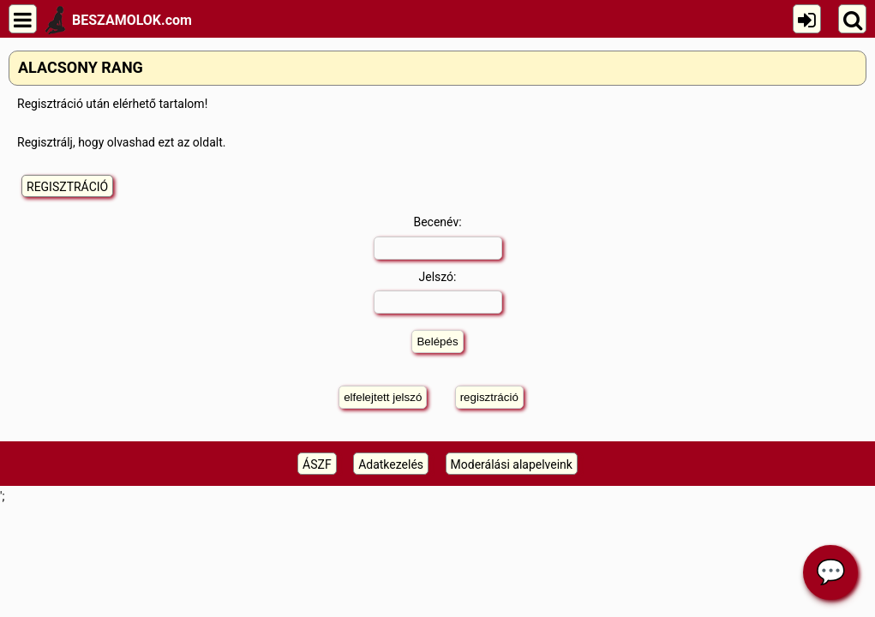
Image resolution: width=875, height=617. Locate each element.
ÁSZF (317, 464)
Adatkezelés (390, 464)
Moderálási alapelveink (511, 464)
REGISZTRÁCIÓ (67, 187)
